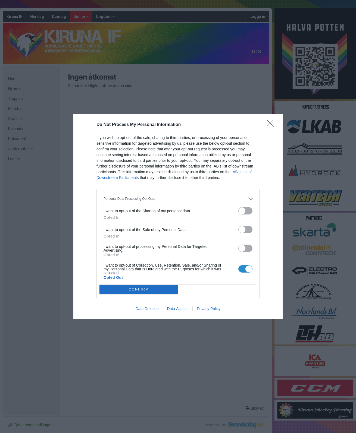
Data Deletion (147, 308)
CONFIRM (139, 289)
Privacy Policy (208, 308)
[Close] (272, 125)
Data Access (178, 308)
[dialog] (178, 216)
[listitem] (178, 199)
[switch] (245, 210)
